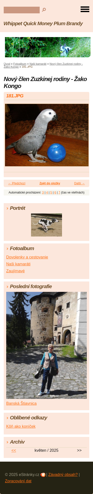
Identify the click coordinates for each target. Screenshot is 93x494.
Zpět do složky (49, 183)
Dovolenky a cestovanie (27, 257)
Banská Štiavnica (21, 403)
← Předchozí (16, 183)
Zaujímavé (15, 271)
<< (13, 450)
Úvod (7, 63)
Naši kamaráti (38, 63)
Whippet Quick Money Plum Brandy (43, 23)
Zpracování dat (18, 481)
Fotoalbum (20, 63)
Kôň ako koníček (20, 426)
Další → (79, 183)
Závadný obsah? (63, 475)
